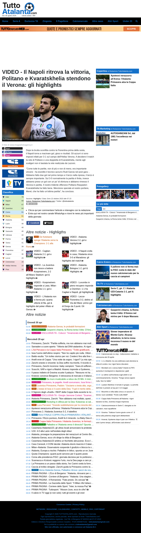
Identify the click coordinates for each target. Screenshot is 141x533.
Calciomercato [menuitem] (80, 21)
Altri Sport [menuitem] (113, 21)
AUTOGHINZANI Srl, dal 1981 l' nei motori (123, 136)
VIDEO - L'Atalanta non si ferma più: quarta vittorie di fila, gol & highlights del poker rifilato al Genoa (41, 303)
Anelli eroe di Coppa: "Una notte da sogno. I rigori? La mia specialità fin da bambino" (72, 359)
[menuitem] (136, 21)
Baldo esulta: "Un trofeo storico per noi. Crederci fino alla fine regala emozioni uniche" (73, 356)
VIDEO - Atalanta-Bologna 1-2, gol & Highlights (79, 268)
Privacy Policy (78, 504)
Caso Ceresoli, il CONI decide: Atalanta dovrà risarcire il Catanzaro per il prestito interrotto (75, 444)
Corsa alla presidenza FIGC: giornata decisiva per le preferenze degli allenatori (69, 457)
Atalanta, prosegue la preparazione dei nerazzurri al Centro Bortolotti (64, 434)
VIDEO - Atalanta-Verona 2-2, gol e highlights (78, 240)
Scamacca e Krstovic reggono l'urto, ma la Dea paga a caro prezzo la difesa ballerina (72, 460)
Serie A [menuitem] (16, 21)
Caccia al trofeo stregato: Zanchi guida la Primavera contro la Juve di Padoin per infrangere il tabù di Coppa (83, 467)
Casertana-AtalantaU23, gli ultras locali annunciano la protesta (62, 428)
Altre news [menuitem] (97, 21)
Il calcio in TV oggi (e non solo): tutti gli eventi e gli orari (58, 493)
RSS (91, 509)
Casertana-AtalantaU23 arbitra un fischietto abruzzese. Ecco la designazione (68, 441)
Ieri (104, 209)
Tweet (48, 223)
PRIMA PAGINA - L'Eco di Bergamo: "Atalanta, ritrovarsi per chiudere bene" (68, 473)
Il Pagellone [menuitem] (62, 21)
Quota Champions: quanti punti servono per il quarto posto (60, 454)
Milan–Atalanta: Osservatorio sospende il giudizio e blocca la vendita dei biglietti (70, 447)
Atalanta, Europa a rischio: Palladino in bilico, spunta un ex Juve (62, 450)
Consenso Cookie (64, 504)
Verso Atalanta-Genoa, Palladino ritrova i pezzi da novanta (63, 470)
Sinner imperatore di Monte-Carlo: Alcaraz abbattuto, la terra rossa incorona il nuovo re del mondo (123, 338)
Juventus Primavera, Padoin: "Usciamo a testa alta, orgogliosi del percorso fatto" (73, 385)
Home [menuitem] (5, 21)
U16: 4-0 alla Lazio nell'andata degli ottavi (52, 431)
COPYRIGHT (99, 509)
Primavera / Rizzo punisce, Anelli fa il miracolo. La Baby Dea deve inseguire (68, 418)
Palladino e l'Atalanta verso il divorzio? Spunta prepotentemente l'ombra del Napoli (79, 424)
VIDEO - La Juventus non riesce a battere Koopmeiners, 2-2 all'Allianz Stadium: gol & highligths (40, 271)
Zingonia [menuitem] (47, 21)
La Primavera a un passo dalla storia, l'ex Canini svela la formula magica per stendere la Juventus (79, 463)
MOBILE (84, 509)
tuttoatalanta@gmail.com (99, 522)
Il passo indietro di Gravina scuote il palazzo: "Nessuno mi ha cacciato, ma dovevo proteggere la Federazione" (85, 372)
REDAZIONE (52, 509)
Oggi (99, 209)
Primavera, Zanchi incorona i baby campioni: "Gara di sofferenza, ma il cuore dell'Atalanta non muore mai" (83, 366)
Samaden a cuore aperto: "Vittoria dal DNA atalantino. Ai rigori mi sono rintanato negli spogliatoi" (78, 346)
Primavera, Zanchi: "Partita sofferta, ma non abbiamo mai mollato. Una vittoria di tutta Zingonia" (77, 343)
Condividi (33, 223)
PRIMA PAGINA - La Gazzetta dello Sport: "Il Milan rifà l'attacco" (62, 483)
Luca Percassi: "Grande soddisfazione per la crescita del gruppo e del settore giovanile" (76, 405)
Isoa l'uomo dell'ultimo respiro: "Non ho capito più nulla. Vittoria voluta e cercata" (70, 353)
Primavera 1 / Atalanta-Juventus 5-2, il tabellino (54, 411)
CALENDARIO (64, 509)
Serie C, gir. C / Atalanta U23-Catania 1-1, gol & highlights (123, 291)
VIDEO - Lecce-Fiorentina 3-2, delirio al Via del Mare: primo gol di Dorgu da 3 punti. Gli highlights (77, 303)
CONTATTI (75, 509)
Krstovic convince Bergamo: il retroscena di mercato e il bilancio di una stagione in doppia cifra (77, 376)
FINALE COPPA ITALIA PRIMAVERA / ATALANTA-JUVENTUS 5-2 (82, 415)
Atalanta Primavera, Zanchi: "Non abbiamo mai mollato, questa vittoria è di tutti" (69, 398)
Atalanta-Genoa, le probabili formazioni (58, 326)
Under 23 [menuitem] (127, 21)
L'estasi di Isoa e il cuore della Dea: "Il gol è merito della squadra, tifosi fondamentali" (75, 389)
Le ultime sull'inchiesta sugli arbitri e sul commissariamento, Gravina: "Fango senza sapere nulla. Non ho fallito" (115, 378)
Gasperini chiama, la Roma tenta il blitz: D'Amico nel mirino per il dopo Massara (77, 330)
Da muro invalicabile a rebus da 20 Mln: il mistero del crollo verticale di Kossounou (79, 379)
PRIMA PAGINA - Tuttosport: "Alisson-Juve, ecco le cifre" (59, 489)
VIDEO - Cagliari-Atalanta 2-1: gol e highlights (43, 254)
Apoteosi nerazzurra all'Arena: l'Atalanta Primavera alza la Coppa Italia (65, 408)
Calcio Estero (104, 262)
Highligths (37, 199)
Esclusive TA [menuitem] (31, 21)
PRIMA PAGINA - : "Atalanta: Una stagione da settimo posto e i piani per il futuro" (80, 476)
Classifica (8, 192)
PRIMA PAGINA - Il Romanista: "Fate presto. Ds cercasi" (59, 480)
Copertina (102, 71)
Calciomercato (104, 305)
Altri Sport (102, 327)
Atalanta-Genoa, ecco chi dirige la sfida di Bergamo (56, 437)
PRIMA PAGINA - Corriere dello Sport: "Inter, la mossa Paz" (60, 486)
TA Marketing (103, 129)
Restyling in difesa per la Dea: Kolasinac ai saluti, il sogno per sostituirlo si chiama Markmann (84, 402)
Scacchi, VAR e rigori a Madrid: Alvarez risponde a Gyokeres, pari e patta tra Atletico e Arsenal (77, 369)
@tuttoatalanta (68, 201)
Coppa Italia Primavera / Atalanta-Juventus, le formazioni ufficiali (67, 421)
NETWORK (40, 509)
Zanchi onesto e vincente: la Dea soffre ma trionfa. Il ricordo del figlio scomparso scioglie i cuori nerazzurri (82, 363)
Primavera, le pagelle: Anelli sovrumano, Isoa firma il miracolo (66, 382)
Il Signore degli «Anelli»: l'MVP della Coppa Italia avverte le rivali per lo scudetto (70, 392)
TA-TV (100, 284)
